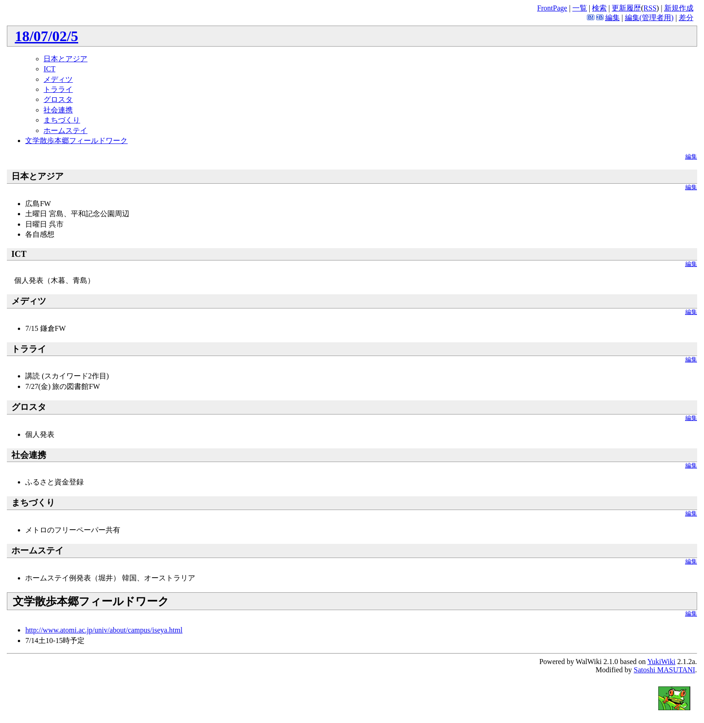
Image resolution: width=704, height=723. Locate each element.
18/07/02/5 (46, 36)
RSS (650, 8)
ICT (49, 69)
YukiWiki (661, 661)
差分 (686, 17)
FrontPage (552, 8)
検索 (599, 8)
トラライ (58, 89)
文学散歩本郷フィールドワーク (76, 140)
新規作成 (678, 8)
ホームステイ (65, 130)
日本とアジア (65, 59)
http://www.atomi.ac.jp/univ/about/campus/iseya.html (103, 630)
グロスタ (58, 99)
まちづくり (61, 120)
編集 (612, 17)
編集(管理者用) (649, 17)
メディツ (58, 79)
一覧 (579, 8)
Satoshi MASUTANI (664, 670)
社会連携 (58, 110)
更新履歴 (626, 8)
